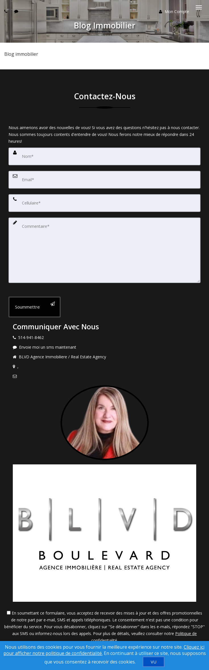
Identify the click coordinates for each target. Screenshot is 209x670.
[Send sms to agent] (17, 11)
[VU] (153, 661)
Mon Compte (174, 11)
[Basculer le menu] (199, 7)
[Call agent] (6, 11)
